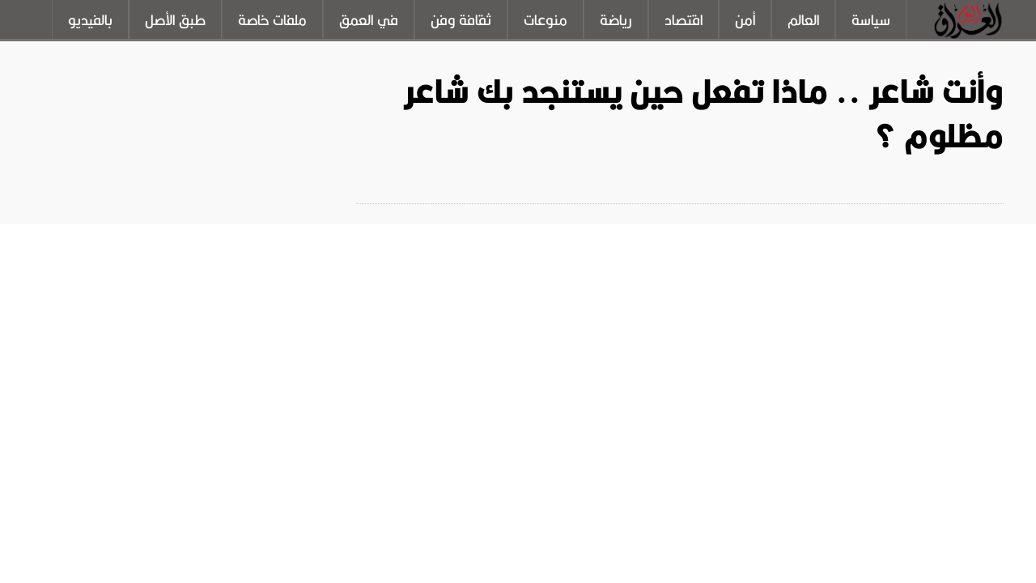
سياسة (870, 20)
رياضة (616, 20)
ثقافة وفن (461, 20)
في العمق (368, 20)
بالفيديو (90, 20)
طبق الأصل (175, 20)
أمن (745, 20)
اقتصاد (683, 20)
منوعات (545, 20)
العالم (803, 20)
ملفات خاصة (272, 20)
